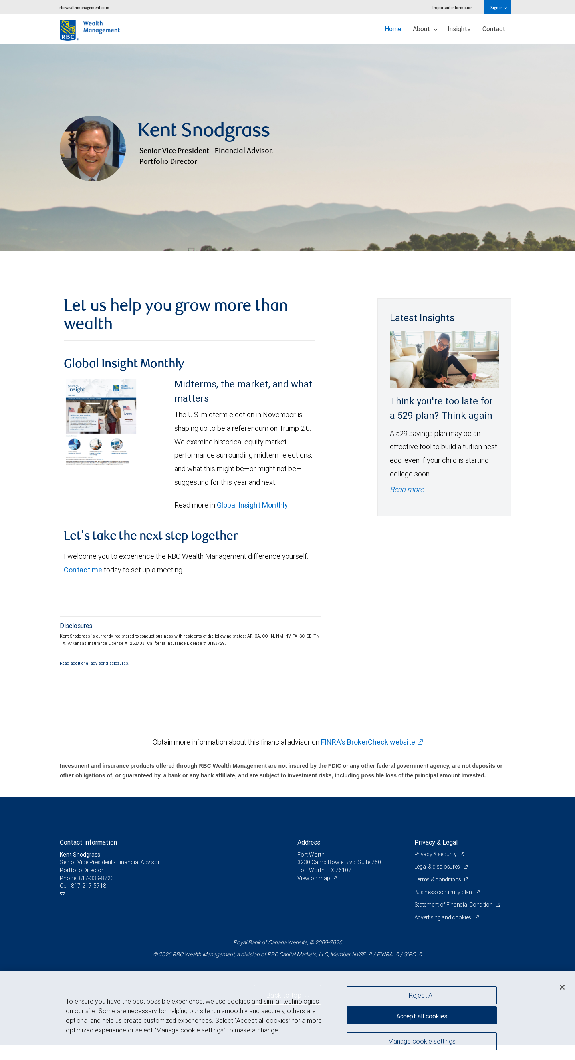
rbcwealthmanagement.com (84, 7)
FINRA (385, 954)
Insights (459, 29)
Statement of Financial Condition (454, 904)
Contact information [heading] (88, 842)
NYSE (358, 954)
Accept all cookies (421, 1016)
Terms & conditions (438, 879)
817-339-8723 (96, 878)
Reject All (422, 995)
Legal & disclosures (437, 866)
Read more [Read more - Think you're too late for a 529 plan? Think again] (407, 489)
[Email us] (63, 894)
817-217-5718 (88, 885)
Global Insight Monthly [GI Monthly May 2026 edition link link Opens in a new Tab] (252, 505)
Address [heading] (308, 842)
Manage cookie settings (422, 1041)
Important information (452, 7)
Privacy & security (436, 854)
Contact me (83, 569)
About (425, 29)
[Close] (562, 987)
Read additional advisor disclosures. (94, 663)
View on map (313, 878)
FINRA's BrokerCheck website (368, 742)
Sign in (498, 7)
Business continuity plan (443, 892)
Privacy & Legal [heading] (436, 842)
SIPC (410, 954)
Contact (493, 29)
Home (393, 29)
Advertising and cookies (443, 917)
